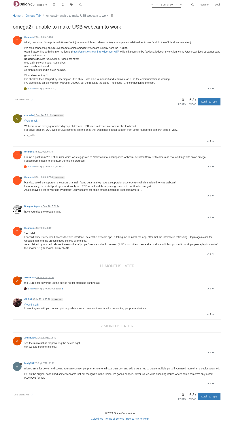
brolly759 (29, 363)
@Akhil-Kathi (31, 304)
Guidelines (97, 418)
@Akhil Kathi (57, 299)
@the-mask (30, 120)
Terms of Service (114, 418)
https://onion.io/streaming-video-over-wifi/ (95, 51)
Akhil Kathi (30, 277)
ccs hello (29, 115)
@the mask (58, 115)
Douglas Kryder (32, 206)
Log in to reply (209, 101)
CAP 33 (28, 299)
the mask (29, 37)
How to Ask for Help (137, 418)
